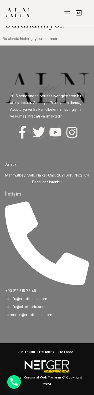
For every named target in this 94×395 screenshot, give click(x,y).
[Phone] (14, 382)
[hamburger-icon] (67, 13)
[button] (26, 351)
